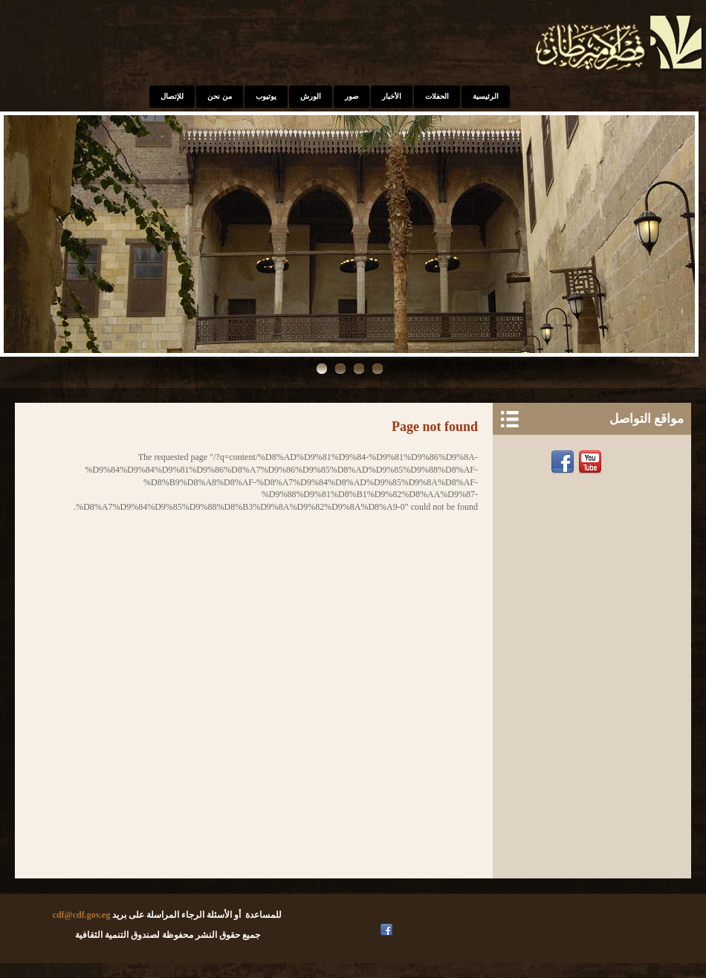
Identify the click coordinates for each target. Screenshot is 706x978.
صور (351, 96)
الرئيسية (486, 96)
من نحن (219, 96)
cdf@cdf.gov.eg (82, 915)
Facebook (564, 462)
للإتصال (172, 96)
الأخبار (391, 96)
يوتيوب (266, 96)
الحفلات (437, 96)
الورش (310, 96)
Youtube (592, 462)
